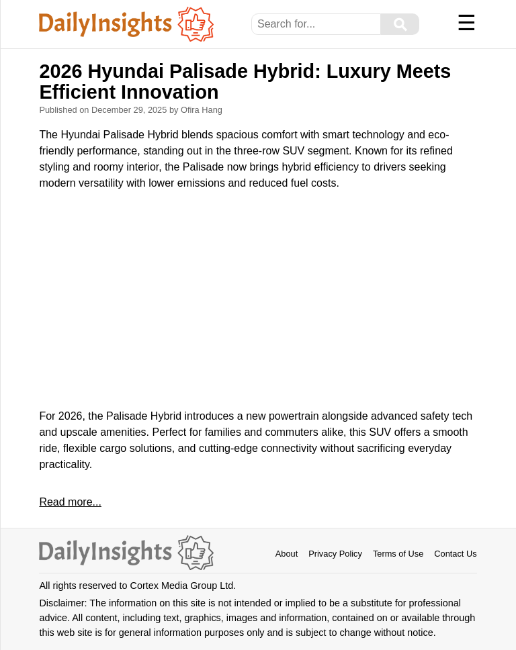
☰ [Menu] (466, 23)
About (286, 554)
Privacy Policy (335, 554)
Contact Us (455, 554)
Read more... (70, 502)
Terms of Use (398, 554)
